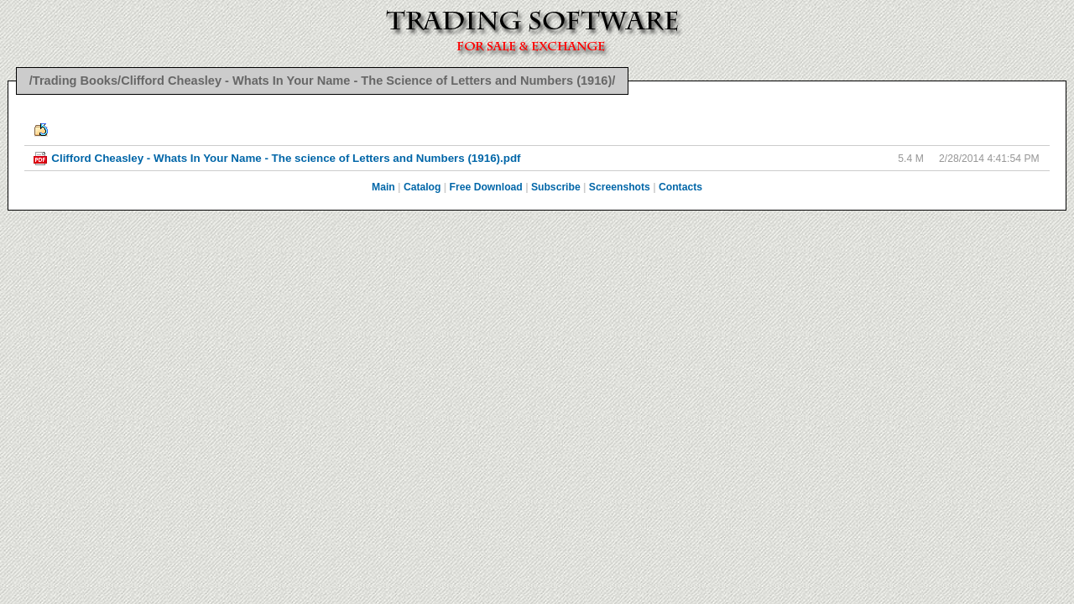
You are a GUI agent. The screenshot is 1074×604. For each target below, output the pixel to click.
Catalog (422, 187)
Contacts (680, 187)
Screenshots (619, 187)
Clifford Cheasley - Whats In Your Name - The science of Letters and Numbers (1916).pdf (285, 158)
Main (383, 187)
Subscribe (556, 187)
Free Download (486, 187)
